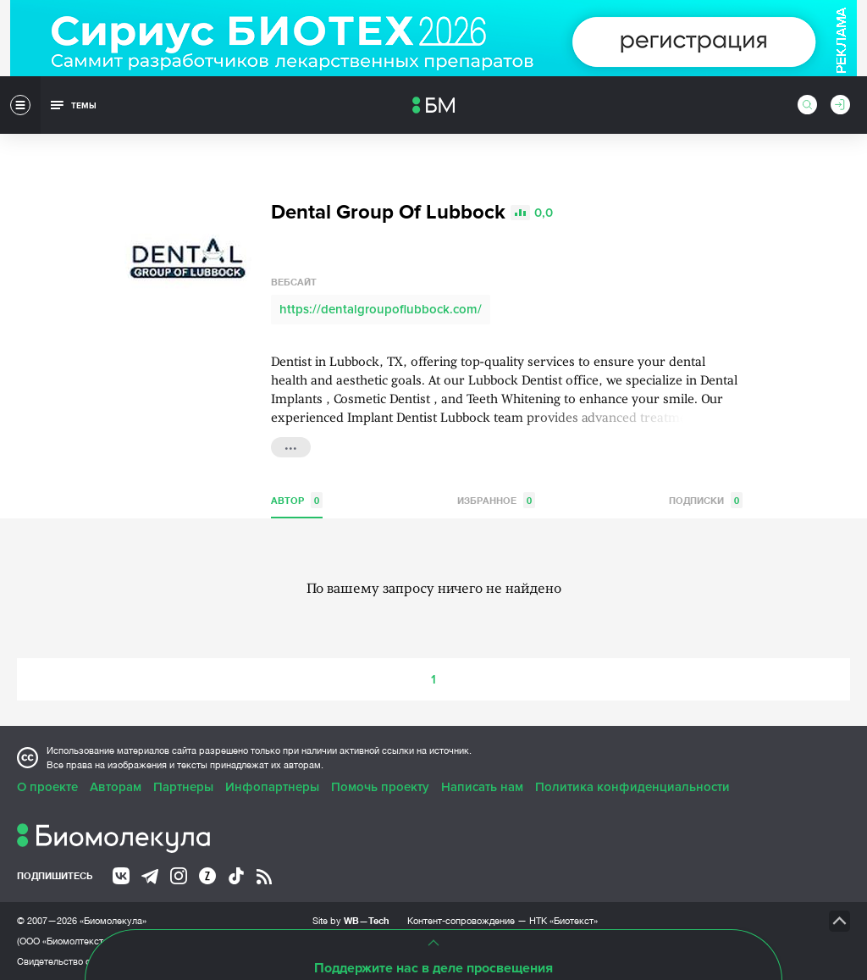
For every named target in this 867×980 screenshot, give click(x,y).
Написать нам (482, 787)
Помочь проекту (380, 787)
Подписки (706, 500)
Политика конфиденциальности (632, 787)
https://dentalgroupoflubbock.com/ (380, 309)
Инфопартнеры (272, 787)
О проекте (47, 787)
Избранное (496, 500)
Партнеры (183, 787)
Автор (297, 500)
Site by (350, 920)
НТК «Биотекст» (563, 921)
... (290, 445)
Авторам (115, 787)
